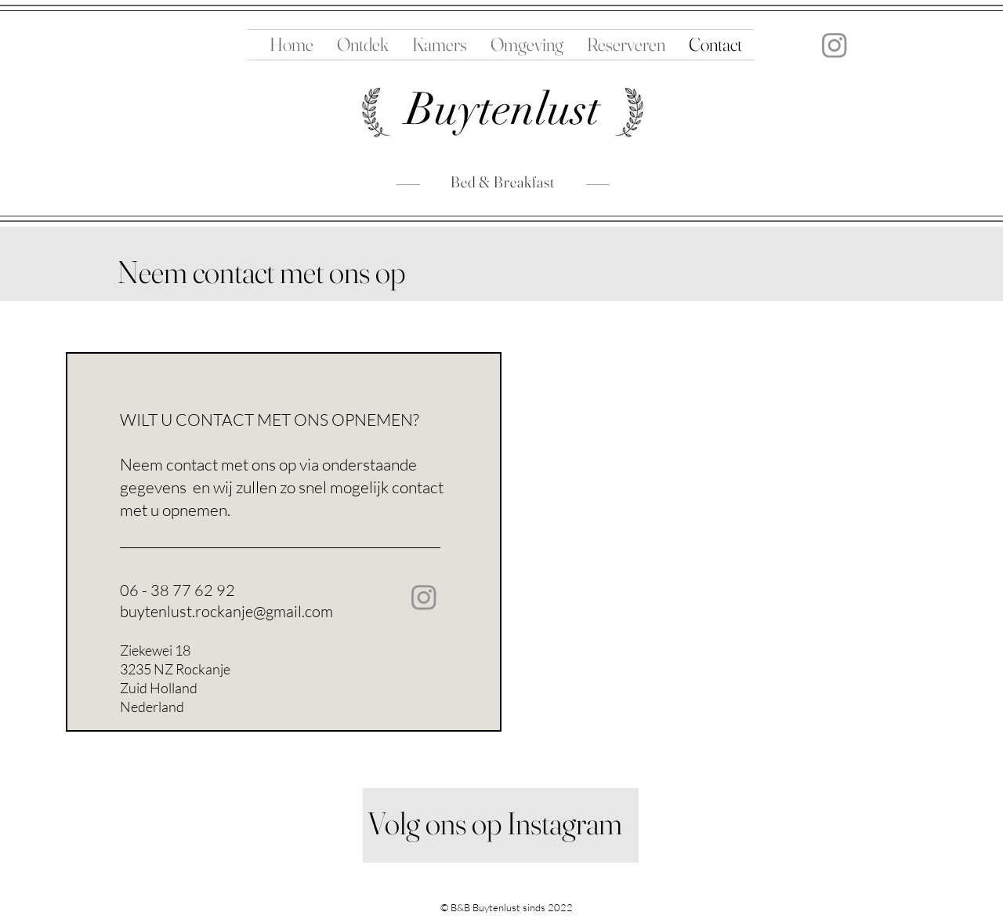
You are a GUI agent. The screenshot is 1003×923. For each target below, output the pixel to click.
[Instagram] (834, 44)
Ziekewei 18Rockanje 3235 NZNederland (235, 910)
